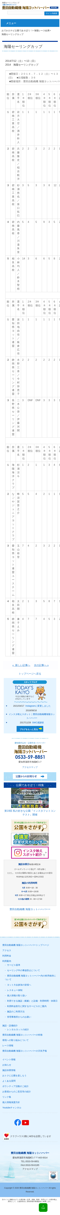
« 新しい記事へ (21, 665)
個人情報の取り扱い (17, 995)
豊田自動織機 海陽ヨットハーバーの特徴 (22, 1035)
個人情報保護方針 (11, 1102)
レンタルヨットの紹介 (18, 1029)
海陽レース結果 (42, 30)
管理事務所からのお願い (19, 1017)
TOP (43, 1208)
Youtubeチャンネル (11, 1107)
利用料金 (6, 955)
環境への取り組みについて (15, 1040)
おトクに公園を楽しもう (14, 1075)
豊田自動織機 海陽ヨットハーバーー (30, 909)
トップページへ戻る (30, 673)
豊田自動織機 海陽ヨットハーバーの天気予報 (24, 1051)
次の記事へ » (41, 665)
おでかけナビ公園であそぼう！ (17, 30)
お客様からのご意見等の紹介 (16, 1091)
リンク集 (6, 1097)
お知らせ (6, 1065)
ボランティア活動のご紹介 (15, 1086)
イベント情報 (9, 1059)
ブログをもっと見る (29, 729)
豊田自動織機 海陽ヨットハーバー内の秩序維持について (30, 977)
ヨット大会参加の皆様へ (19, 985)
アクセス (6, 950)
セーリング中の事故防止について (23, 970)
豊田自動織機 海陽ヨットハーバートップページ (25, 945)
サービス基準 (13, 965)
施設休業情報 (9, 1070)
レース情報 (7, 1045)
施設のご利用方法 (16, 1011)
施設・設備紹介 (10, 1025)
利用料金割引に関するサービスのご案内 (27, 1006)
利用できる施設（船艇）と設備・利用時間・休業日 (32, 1001)
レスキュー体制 (14, 990)
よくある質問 (9, 1081)
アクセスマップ (30, 767)
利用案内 (6, 961)
